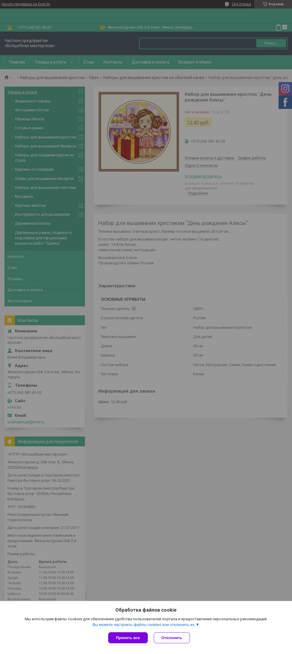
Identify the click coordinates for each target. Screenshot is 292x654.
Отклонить (171, 638)
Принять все (128, 638)
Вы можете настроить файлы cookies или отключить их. (143, 624)
